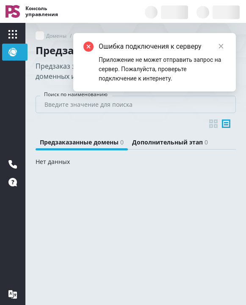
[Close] (221, 46)
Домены (56, 35)
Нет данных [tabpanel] (53, 162)
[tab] (82, 142)
